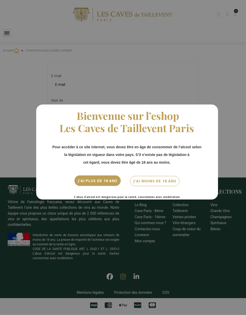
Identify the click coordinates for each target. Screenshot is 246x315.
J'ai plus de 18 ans (97, 180)
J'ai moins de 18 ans (154, 180)
